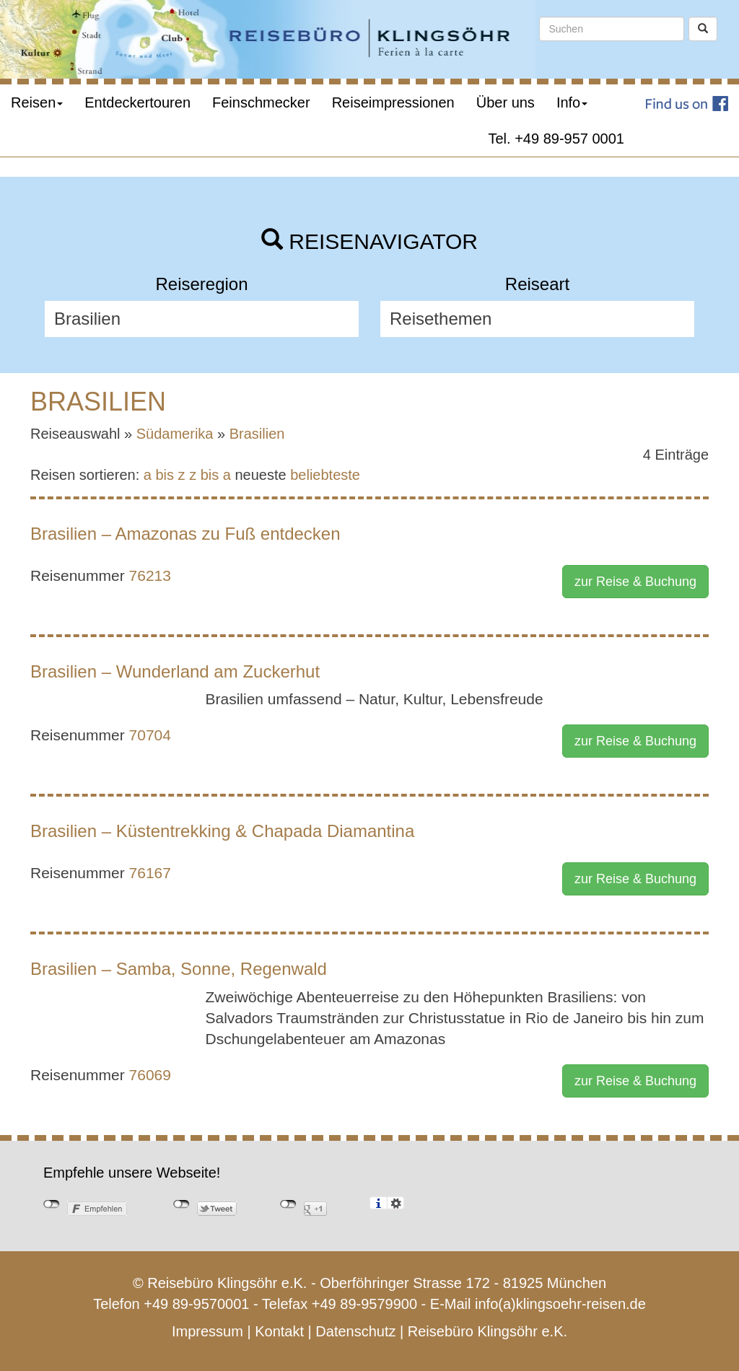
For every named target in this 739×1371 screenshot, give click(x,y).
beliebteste (325, 475)
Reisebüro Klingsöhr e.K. (487, 1331)
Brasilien (257, 434)
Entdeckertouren (137, 102)
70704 (150, 735)
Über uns (505, 102)
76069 (150, 1074)
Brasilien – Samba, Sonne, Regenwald (178, 968)
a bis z (164, 475)
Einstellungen (396, 1203)
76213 (150, 575)
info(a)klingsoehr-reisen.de (560, 1304)
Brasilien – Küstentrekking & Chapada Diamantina (222, 831)
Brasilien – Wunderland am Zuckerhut (175, 671)
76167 (150, 872)
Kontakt (279, 1331)
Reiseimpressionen (393, 102)
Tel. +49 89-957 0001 (557, 138)
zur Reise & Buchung (635, 581)
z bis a (210, 475)
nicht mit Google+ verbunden (288, 1204)
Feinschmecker (261, 102)
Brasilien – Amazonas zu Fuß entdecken (185, 533)
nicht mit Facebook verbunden (51, 1204)
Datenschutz (355, 1331)
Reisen (37, 102)
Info (571, 102)
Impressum (207, 1331)
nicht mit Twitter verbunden (181, 1204)
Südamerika (175, 434)
